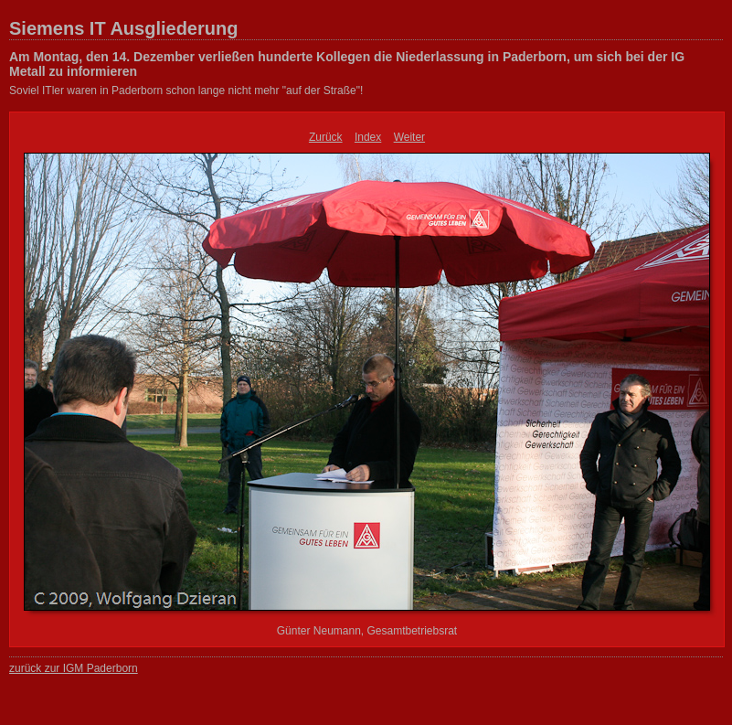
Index (368, 137)
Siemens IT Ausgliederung (123, 28)
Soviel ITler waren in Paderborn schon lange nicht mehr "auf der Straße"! (186, 90)
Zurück (326, 137)
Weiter (409, 137)
